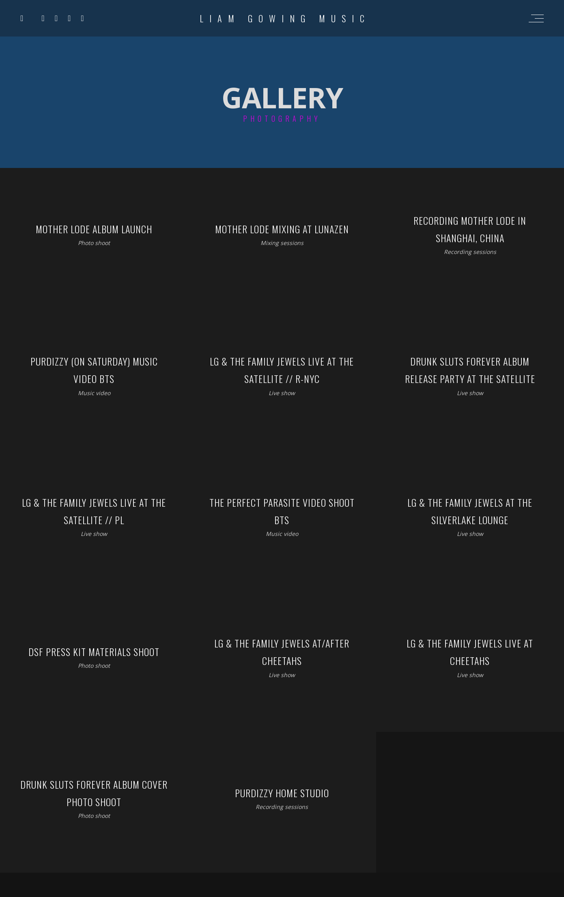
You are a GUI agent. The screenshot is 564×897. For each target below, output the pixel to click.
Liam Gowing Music (285, 18)
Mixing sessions (282, 243)
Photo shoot (94, 243)
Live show (282, 392)
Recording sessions (470, 252)
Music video (94, 392)
